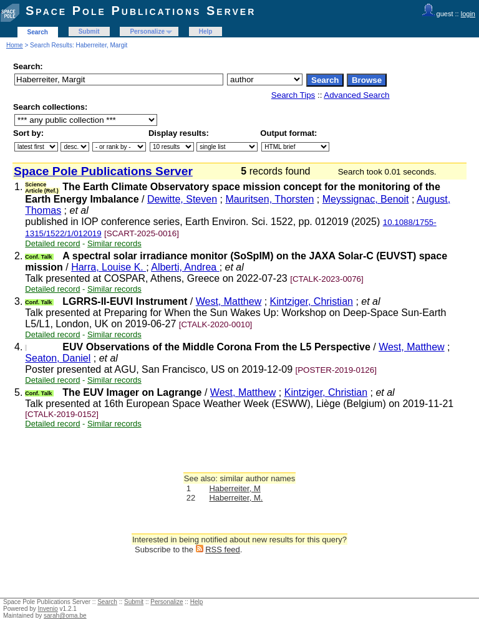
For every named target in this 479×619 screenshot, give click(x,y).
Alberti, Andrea (185, 267)
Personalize (147, 31)
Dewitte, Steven (182, 199)
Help (206, 31)
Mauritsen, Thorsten (269, 199)
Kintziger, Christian (311, 301)
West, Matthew (229, 301)
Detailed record (52, 243)
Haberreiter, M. (236, 497)
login (468, 13)
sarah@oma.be (65, 615)
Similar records (114, 243)
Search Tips (293, 95)
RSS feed (222, 549)
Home (14, 45)
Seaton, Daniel (57, 358)
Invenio (48, 608)
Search (37, 32)
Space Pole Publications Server (141, 10)
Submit (89, 31)
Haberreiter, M (234, 488)
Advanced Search (356, 95)
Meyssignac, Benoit (365, 199)
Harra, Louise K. (108, 267)
